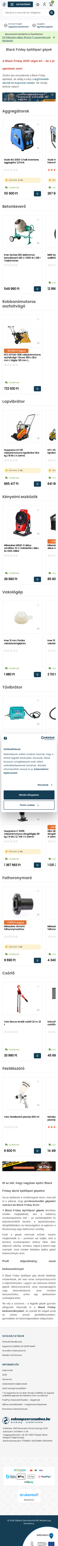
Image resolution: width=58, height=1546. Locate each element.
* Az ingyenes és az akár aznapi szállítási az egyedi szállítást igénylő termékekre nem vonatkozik (28, 1394)
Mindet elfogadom (29, 795)
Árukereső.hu (29, 1500)
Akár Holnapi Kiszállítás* (14, 1388)
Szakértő (41, 24)
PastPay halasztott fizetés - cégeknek (21, 1400)
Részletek (43, 785)
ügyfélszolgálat (45, 26)
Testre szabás (29, 805)
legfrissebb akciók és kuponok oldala (25, 81)
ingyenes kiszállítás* (18, 26)
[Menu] (37, 4)
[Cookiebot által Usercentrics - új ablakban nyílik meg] (41, 738)
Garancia (7, 1379)
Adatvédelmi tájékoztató (14, 1384)
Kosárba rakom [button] (37, 193)
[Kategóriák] (20, 4)
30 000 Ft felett (15, 24)
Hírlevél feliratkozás (12, 1342)
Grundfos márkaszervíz (14, 1350)
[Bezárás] (54, 37)
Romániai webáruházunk (15, 1409)
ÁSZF (4, 1375)
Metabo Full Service (12, 1355)
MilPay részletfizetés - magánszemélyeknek (24, 1404)
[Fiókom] (44, 4)
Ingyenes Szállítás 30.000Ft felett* (19, 1346)
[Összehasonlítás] (38, 148)
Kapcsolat (7, 1370)
